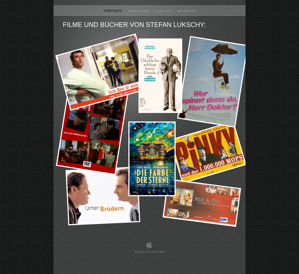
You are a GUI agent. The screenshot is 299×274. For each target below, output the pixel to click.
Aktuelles (187, 10)
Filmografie (139, 10)
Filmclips (164, 10)
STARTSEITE (113, 10)
